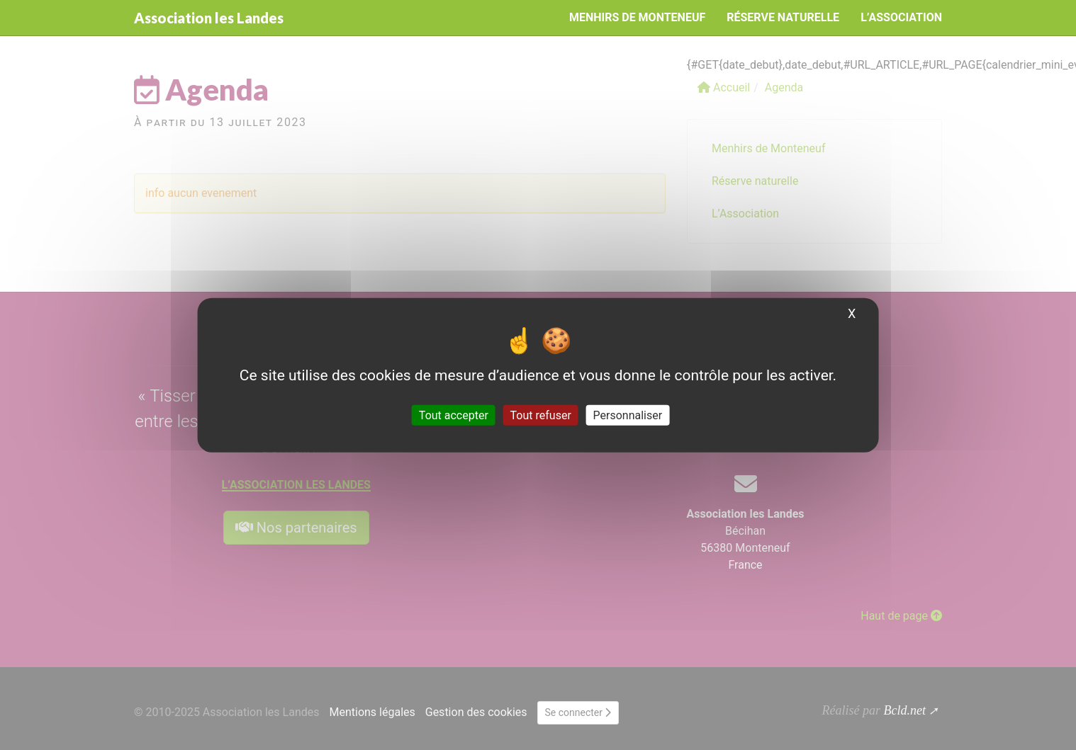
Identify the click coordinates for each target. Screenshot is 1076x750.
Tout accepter (453, 415)
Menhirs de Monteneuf (637, 17)
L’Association (901, 17)
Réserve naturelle (783, 17)
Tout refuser (540, 415)
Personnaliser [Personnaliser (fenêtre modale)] (628, 415)
